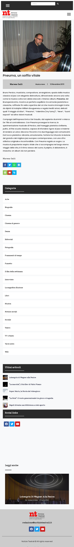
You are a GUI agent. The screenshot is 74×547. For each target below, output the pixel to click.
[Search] (43, 3)
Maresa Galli (9, 158)
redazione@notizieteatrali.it (37, 522)
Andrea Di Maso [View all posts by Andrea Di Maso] (33, 500)
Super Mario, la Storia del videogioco (24, 391)
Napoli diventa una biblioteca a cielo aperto (27, 405)
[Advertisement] (37, 448)
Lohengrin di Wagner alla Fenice (22, 377)
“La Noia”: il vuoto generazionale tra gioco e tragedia (31, 398)
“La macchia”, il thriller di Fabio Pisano (25, 384)
